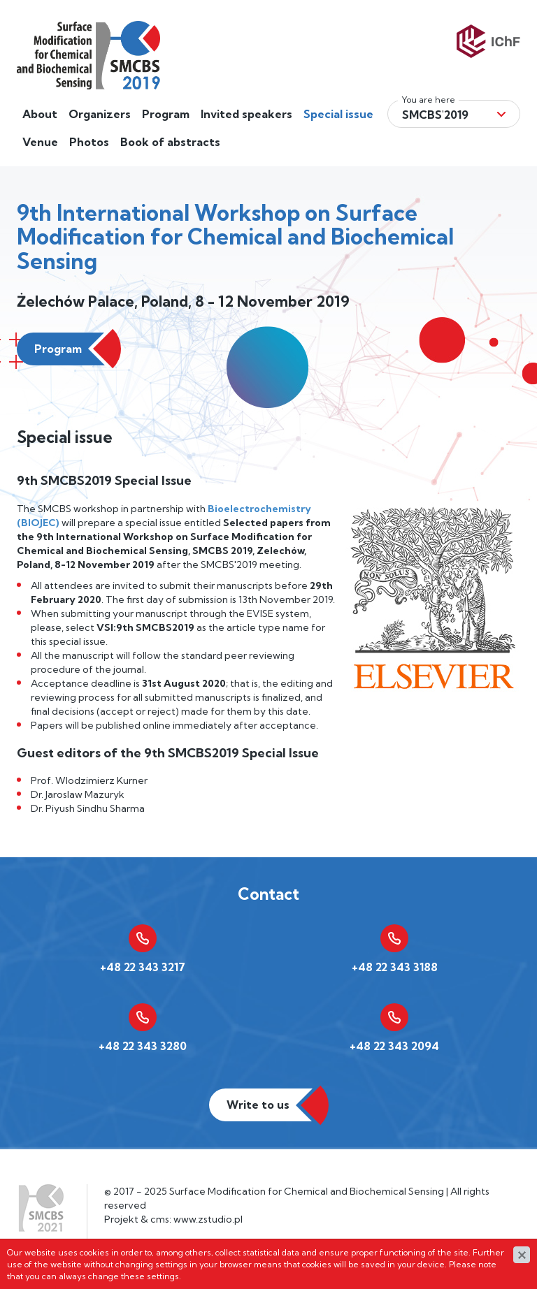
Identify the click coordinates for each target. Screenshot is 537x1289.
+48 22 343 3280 (143, 1046)
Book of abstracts (170, 142)
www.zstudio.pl (208, 1219)
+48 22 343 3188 (395, 967)
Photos (89, 142)
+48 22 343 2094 (394, 1046)
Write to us (258, 1105)
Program (165, 114)
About (39, 114)
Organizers (100, 114)
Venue (40, 142)
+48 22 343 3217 (142, 967)
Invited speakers (246, 114)
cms (159, 1219)
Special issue (338, 114)
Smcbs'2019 (435, 115)
